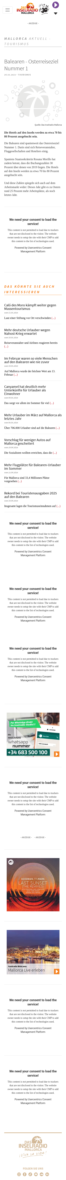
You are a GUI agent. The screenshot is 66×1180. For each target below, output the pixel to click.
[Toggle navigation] (7, 9)
